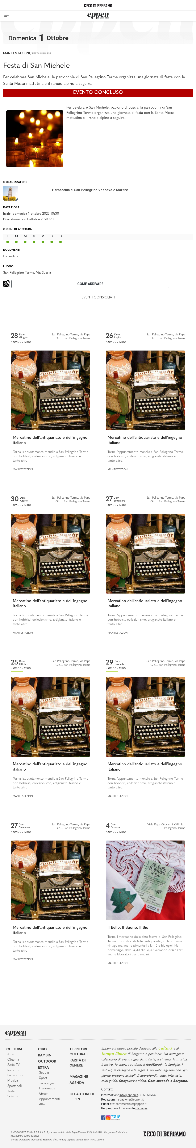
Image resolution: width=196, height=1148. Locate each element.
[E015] (115, 1117)
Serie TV (13, 1065)
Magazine (79, 1077)
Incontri (13, 1070)
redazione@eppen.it (130, 1099)
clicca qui (141, 1108)
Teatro (11, 1091)
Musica (12, 1080)
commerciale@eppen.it (131, 1104)
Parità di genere (78, 1063)
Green (44, 1093)
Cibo (42, 1049)
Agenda (77, 1083)
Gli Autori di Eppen (82, 1097)
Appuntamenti (49, 1099)
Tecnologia (47, 1083)
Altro (42, 1104)
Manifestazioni (16, 53)
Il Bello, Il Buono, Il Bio (128, 928)
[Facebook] (103, 1117)
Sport (43, 1078)
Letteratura (15, 1075)
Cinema (13, 1059)
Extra (43, 1067)
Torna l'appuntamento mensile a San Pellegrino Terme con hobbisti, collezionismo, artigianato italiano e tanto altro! (50, 456)
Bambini (45, 1055)
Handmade (47, 1088)
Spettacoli (14, 1086)
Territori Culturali (79, 1052)
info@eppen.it (129, 1095)
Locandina (10, 256)
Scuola (44, 1072)
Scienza (12, 1096)
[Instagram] (108, 1117)
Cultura (14, 1049)
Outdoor (47, 1061)
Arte (10, 1054)
